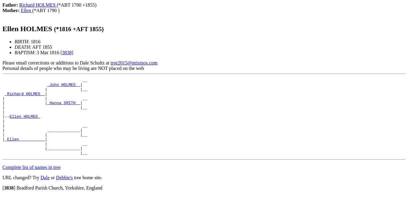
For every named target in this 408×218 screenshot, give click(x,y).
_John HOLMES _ (63, 86)
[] (8, 203)
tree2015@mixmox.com (134, 62)
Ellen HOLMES (24, 124)
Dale (45, 193)
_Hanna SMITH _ (63, 108)
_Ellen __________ (25, 151)
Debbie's (64, 193)
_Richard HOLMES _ (25, 97)
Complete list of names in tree (31, 182)
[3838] (66, 52)
